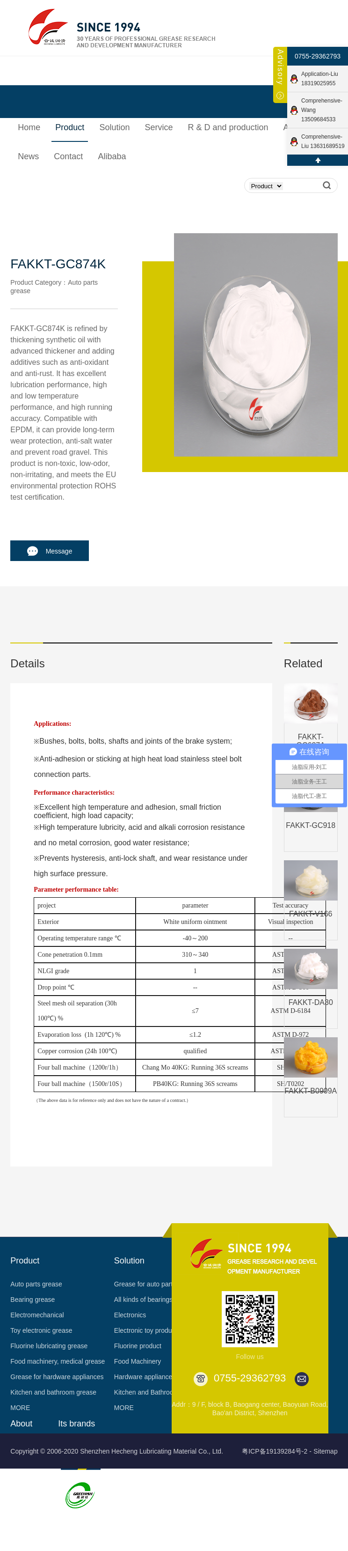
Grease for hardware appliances (56, 1377)
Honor (19, 1478)
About (21, 1423)
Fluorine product (137, 1346)
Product (24, 1260)
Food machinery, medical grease (57, 1361)
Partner (21, 1524)
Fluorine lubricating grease (48, 1346)
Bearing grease (32, 1299)
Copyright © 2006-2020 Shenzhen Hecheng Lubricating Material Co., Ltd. (116, 1451)
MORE (20, 1407)
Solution (129, 1260)
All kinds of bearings (143, 1299)
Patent (19, 1509)
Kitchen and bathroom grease (53, 1392)
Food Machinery (137, 1361)
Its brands (76, 1423)
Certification (27, 1493)
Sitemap (325, 1451)
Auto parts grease (36, 1284)
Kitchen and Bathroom (146, 1392)
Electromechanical (37, 1315)
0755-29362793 (318, 56)
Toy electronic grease (41, 1330)
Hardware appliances (145, 1377)
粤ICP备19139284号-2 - (277, 1451)
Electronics (130, 1315)
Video (18, 1540)
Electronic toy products (147, 1330)
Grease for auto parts (145, 1284)
